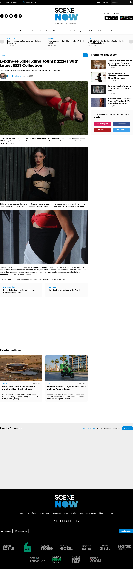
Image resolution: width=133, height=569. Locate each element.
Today (99, 428)
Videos (101, 31)
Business (51, 38)
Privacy (97, 2)
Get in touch (126, 531)
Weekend (107, 428)
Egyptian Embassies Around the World (64, 290)
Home (65, 31)
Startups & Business (53, 31)
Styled (81, 31)
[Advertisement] (22, 322)
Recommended (89, 428)
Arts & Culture (90, 31)
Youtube (104, 130)
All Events (127, 428)
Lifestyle (34, 31)
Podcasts (109, 31)
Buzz (27, 31)
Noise (42, 31)
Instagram (104, 124)
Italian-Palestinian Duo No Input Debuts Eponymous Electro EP (19, 291)
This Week (116, 428)
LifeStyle (4, 384)
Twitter (122, 130)
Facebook (122, 124)
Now (21, 31)
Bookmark (105, 2)
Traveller (73, 31)
